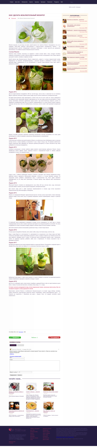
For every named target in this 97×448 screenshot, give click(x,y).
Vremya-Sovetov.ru (20, 441)
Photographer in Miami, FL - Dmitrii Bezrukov (65, 439)
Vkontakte (70, 9)
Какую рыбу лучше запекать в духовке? (75, 41)
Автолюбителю (46, 439)
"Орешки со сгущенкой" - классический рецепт (73, 63)
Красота (31, 2)
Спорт (31, 441)
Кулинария (43, 2)
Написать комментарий (15, 356)
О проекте (11, 444)
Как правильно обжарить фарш (75, 46)
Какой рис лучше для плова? (50, 393)
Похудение (56, 2)
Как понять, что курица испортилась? (73, 25)
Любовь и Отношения (35, 430)
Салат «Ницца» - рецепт (33, 393)
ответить (12, 354)
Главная (11, 2)
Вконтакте (21, 345)
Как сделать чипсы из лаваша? (49, 413)
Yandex (74, 9)
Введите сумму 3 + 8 (15, 374)
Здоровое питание (34, 439)
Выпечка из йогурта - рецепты (75, 19)
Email (11, 359)
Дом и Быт (17, 2)
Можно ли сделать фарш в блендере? (16, 394)
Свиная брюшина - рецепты (74, 35)
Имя (11, 357)
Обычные (13, 345)
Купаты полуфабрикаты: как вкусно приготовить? (77, 68)
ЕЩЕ (62, 2)
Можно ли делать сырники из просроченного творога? (75, 52)
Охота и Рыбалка (46, 435)
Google (77, 9)
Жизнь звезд (45, 436)
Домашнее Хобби (34, 433)
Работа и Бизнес (46, 433)
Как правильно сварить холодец (75, 57)
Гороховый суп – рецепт (32, 412)
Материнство (24, 2)
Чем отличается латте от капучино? (16, 413)
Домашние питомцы (47, 430)
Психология (49, 2)
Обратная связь (12, 443)
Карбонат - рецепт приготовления (76, 30)
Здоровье (37, 2)
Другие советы (46, 441)
